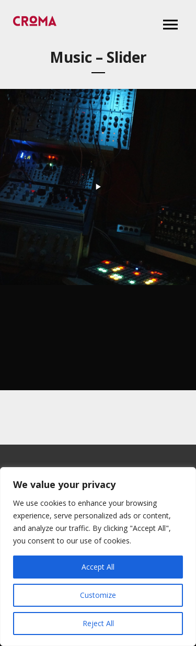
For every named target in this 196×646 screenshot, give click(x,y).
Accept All (98, 567)
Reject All (98, 623)
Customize (98, 595)
